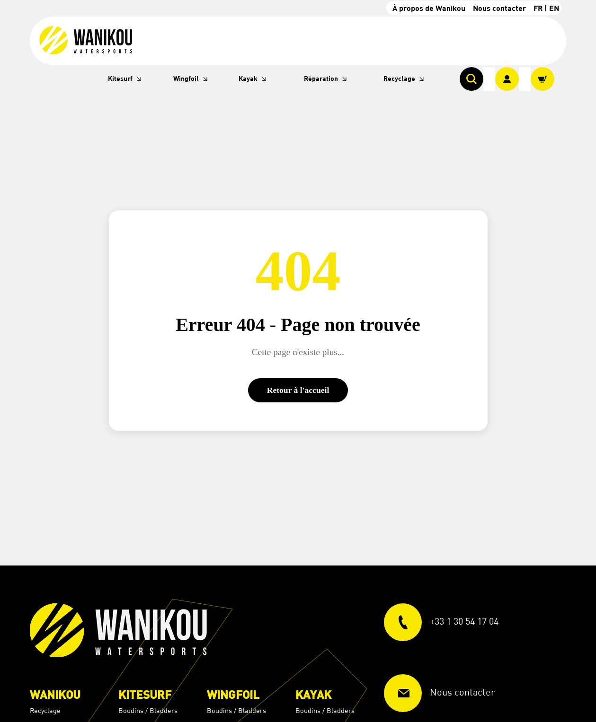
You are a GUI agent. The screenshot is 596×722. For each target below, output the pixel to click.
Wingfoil (186, 78)
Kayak (248, 78)
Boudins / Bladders (148, 710)
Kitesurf (120, 78)
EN (554, 7)
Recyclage (399, 78)
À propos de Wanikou (428, 7)
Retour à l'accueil (298, 390)
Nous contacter (499, 7)
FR (538, 7)
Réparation (321, 78)
